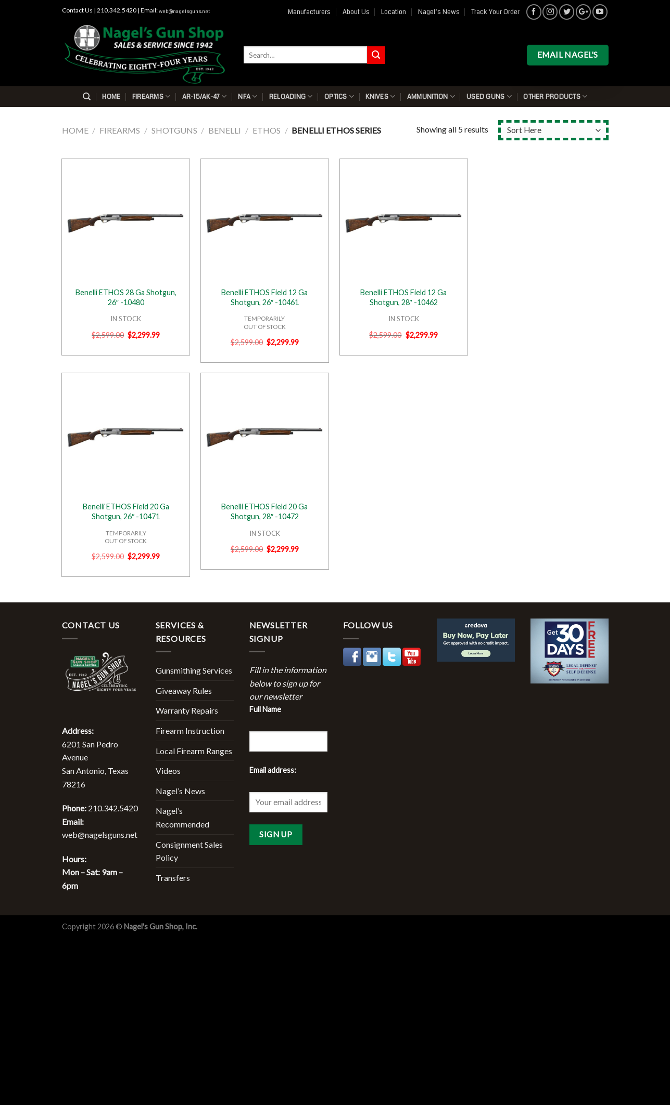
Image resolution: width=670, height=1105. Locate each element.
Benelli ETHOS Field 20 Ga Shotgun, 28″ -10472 (264, 511)
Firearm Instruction (190, 730)
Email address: (272, 770)
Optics (339, 96)
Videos (168, 770)
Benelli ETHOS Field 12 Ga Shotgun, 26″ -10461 (264, 297)
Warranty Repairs (187, 710)
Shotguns (174, 130)
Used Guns (489, 96)
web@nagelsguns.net (184, 11)
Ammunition (431, 96)
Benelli (224, 130)
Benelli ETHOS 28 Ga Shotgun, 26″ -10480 (125, 297)
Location (393, 12)
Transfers (173, 878)
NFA (247, 96)
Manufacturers (309, 12)
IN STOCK (125, 318)
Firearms (151, 96)
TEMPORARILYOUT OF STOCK (265, 322)
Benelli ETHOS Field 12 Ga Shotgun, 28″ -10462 (403, 297)
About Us (356, 12)
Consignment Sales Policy (189, 851)
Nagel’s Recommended (182, 817)
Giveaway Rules (184, 690)
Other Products (555, 96)
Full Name (265, 709)
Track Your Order (495, 12)
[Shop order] (553, 130)
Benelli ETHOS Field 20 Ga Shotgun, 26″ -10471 (126, 511)
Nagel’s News (439, 12)
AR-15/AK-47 (204, 96)
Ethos (266, 130)
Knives (380, 96)
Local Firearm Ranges (194, 751)
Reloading (291, 96)
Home (111, 96)
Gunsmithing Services (194, 670)
